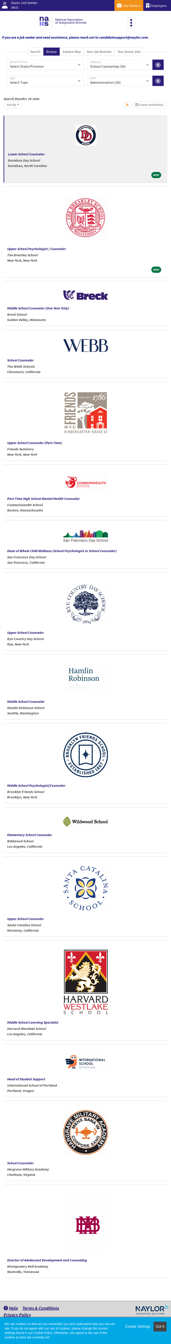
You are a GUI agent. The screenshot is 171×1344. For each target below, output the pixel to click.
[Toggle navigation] (131, 22)
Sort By (12, 105)
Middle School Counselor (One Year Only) (38, 308)
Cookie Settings (137, 1326)
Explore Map (72, 51)
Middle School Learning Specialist (32, 1022)
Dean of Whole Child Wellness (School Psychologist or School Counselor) (62, 551)
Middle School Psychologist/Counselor (36, 785)
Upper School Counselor (25, 632)
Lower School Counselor (26, 154)
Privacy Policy (17, 1314)
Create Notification (149, 105)
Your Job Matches (99, 51)
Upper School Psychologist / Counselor (36, 248)
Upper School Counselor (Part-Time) (34, 442)
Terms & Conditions (40, 1308)
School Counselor (20, 360)
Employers (156, 5)
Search (35, 51)
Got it (160, 1326)
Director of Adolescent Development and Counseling (47, 1260)
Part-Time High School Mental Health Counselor (43, 498)
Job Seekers (129, 5)
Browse (51, 51)
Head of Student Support (26, 1079)
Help (11, 1308)
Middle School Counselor (26, 701)
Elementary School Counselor (29, 835)
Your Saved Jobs (129, 51)
